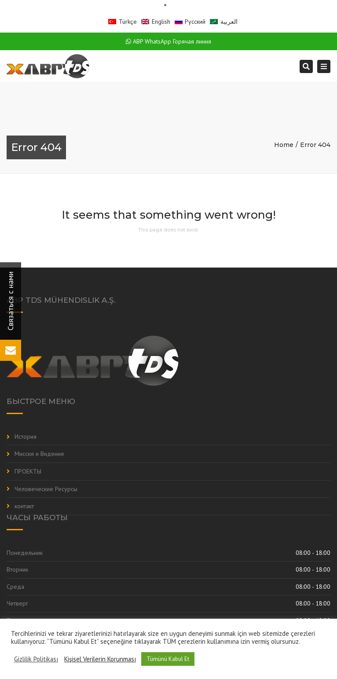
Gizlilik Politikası (36, 659)
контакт (24, 506)
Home (283, 145)
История (26, 436)
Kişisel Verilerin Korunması (100, 659)
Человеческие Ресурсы (46, 489)
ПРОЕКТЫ (28, 471)
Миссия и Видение (39, 454)
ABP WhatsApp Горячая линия (168, 41)
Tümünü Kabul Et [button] (168, 659)
